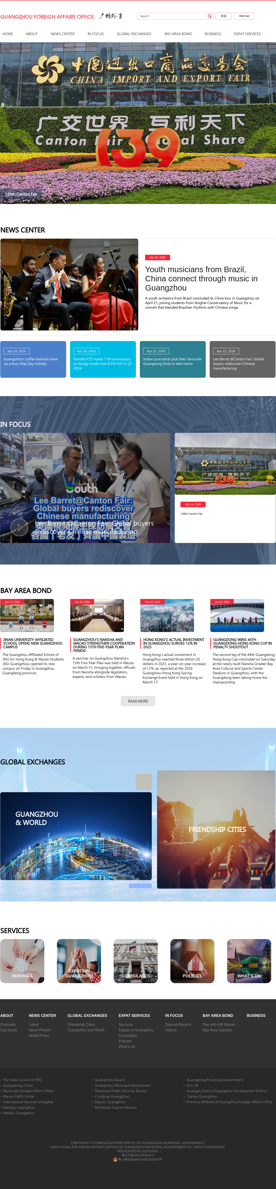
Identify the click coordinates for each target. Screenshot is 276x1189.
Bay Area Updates (217, 1030)
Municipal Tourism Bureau (116, 1107)
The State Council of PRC (22, 1079)
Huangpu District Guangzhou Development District (227, 1090)
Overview (8, 1025)
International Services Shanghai (28, 1101)
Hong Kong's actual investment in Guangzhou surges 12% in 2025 (173, 643)
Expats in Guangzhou (136, 1030)
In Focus (96, 33)
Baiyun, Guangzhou (110, 1101)
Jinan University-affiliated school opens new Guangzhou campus (32, 643)
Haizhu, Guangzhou (18, 1112)
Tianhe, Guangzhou (202, 1096)
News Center (63, 33)
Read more (138, 701)
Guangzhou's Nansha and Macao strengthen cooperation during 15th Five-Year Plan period (104, 645)
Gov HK (193, 1085)
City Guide (8, 1030)
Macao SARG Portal (18, 1096)
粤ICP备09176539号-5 (138, 1155)
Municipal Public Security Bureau (121, 1090)
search (209, 16)
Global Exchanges (134, 33)
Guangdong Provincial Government (215, 1079)
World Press (39, 1036)
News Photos (40, 1030)
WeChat (244, 16)
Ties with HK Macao (219, 1025)
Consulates (128, 1036)
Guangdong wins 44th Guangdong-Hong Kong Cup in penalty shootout (242, 643)
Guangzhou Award (109, 1079)
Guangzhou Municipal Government (123, 1085)
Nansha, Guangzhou (19, 1107)
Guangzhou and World (86, 1030)
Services (14, 930)
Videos (171, 1030)
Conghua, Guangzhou (112, 1096)
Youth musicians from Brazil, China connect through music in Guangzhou (201, 278)
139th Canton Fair (21, 194)
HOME (8, 33)
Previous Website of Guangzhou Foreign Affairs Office (229, 1101)
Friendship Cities (81, 1025)
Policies (125, 1041)
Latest (34, 1025)
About (31, 33)
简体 (223, 16)
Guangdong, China (18, 1085)
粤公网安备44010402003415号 (137, 1159)
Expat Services (247, 33)
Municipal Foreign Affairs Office (28, 1090)
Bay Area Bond (178, 33)
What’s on (127, 1047)
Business (213, 33)
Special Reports (178, 1025)
